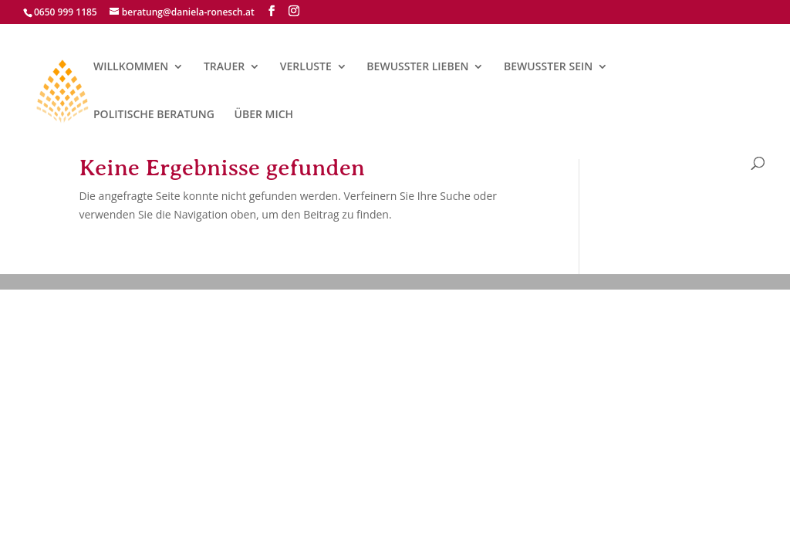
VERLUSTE (306, 67)
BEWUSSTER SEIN (548, 67)
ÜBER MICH (264, 115)
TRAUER (224, 67)
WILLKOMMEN (130, 67)
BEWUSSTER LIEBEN (417, 67)
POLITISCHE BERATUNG (153, 115)
